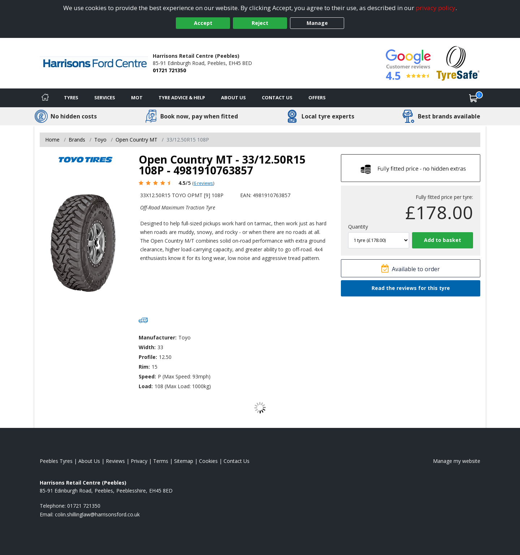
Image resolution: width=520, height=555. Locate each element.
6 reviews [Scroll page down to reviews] (203, 183)
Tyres (71, 97)
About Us (233, 97)
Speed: (147, 376)
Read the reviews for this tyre (411, 288)
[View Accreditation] (458, 62)
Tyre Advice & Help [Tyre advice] (182, 97)
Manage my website (456, 461)
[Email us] (97, 514)
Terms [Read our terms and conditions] (160, 461)
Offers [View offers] (317, 97)
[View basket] (473, 97)
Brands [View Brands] (77, 139)
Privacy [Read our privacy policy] (139, 461)
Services (104, 97)
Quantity (358, 226)
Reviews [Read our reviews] (115, 461)
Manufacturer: (158, 337)
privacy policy (435, 8)
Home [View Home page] (52, 139)
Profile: (148, 357)
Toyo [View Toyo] (100, 139)
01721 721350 (169, 70)
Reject (260, 22)
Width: (147, 347)
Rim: (144, 366)
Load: (146, 386)
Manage (317, 22)
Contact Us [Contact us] (277, 97)
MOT (137, 97)
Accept (203, 22)
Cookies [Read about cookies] (208, 461)
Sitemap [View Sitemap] (183, 461)
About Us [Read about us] (89, 461)
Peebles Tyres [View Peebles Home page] (56, 461)
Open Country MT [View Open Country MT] (136, 139)
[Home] (45, 97)
